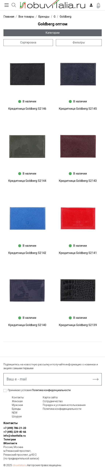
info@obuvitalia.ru (14, 435)
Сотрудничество (53, 401)
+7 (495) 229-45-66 (14, 431)
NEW (14, 412)
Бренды (16, 408)
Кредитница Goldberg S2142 (27, 253)
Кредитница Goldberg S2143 (78, 180)
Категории (52, 32)
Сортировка (28, 42)
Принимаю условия (39, 390)
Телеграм (9, 439)
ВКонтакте (10, 443)
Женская (17, 401)
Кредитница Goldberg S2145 (78, 108)
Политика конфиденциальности (51, 390)
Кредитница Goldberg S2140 (27, 325)
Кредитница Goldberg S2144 (27, 180)
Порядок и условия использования (64, 405)
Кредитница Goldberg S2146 (27, 108)
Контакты (18, 397)
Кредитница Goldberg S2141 (78, 253)
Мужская (17, 405)
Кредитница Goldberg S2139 (78, 325)
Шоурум (17, 416)
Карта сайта (50, 397)
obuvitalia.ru (20, 465)
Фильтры (79, 42)
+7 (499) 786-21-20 (14, 428)
